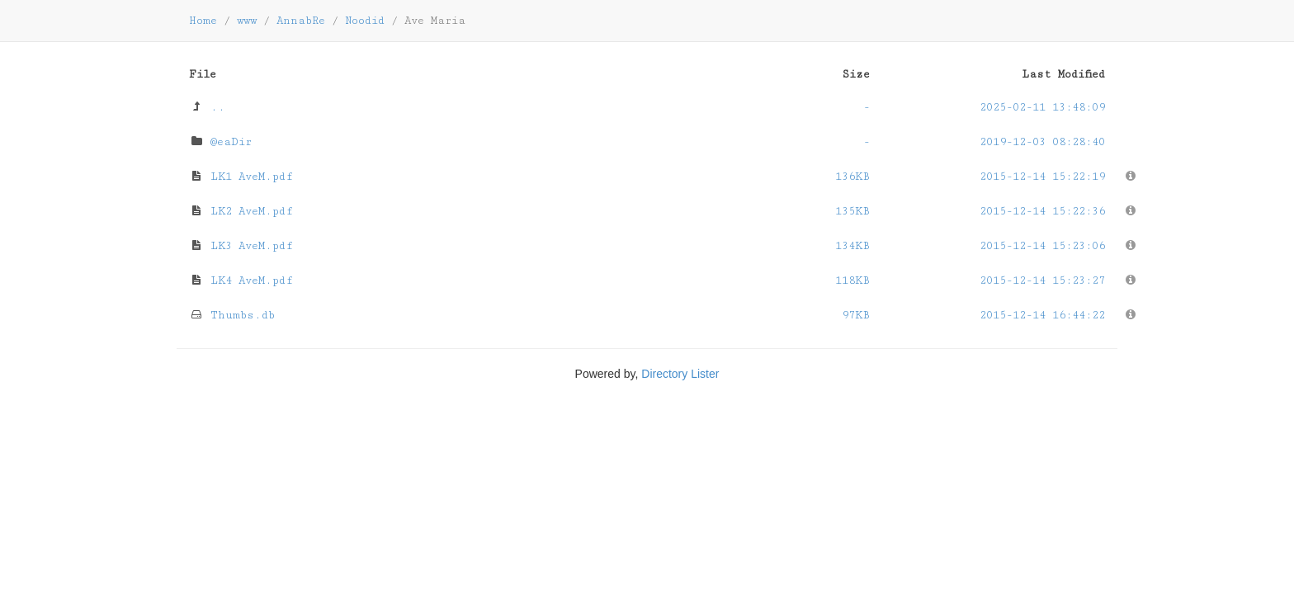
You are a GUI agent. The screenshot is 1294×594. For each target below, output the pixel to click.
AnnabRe (300, 20)
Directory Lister (680, 373)
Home (203, 20)
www (247, 20)
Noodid (365, 20)
